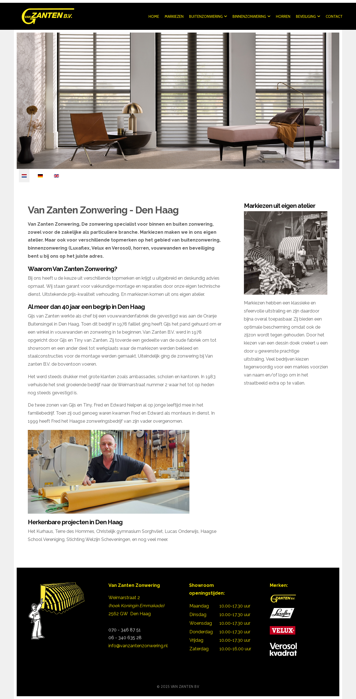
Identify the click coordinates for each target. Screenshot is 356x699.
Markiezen (173, 16)
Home (153, 16)
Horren (282, 16)
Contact (333, 16)
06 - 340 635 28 (125, 637)
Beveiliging (307, 16)
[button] (326, 161)
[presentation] (24, 102)
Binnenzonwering (251, 16)
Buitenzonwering (207, 16)
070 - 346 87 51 (125, 629)
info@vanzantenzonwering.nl (138, 645)
